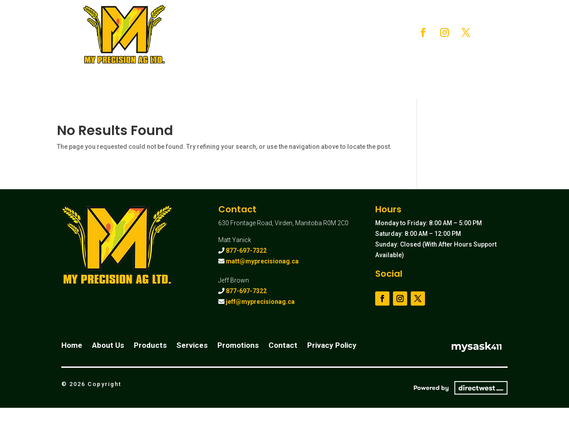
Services (339, 27)
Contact (304, 45)
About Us (251, 27)
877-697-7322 (246, 250)
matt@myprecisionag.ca (262, 261)
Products (291, 27)
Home (215, 27)
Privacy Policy (332, 346)
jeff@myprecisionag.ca (260, 301)
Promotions (262, 45)
